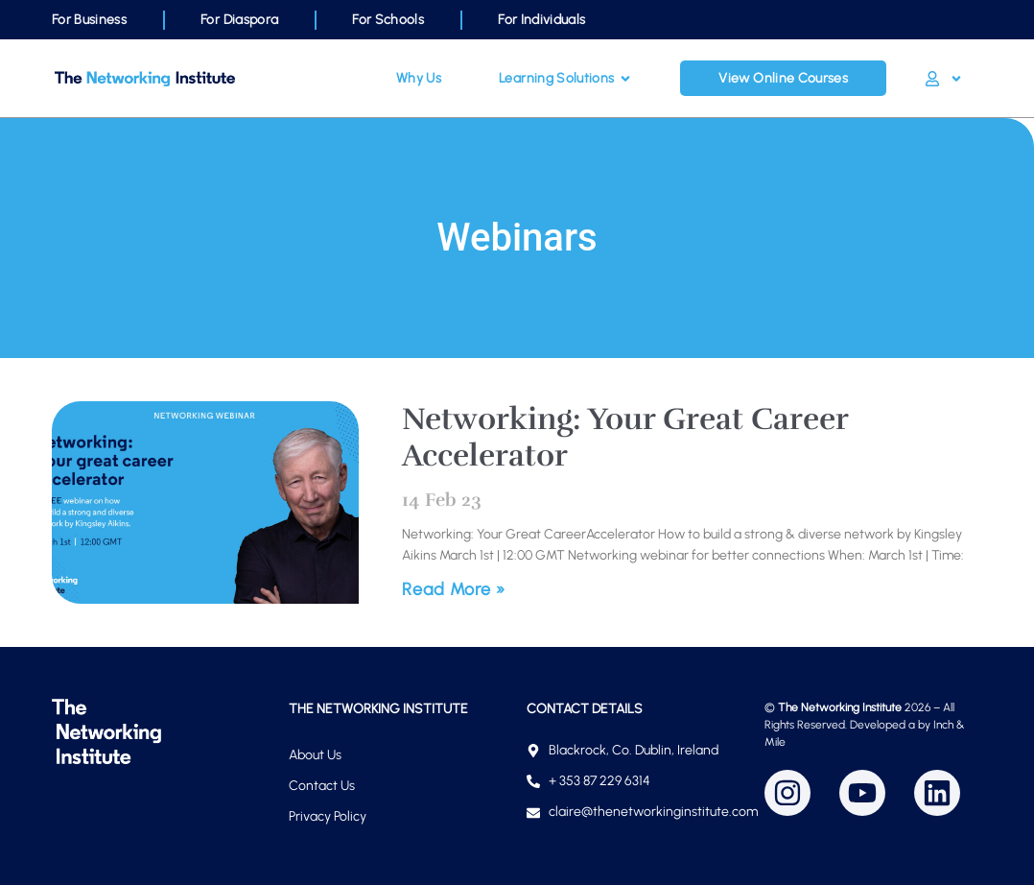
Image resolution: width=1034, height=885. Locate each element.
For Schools (388, 20)
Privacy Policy (327, 816)
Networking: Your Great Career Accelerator (625, 437)
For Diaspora (239, 20)
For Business (89, 20)
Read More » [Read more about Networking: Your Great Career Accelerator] (453, 589)
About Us (315, 755)
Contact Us (322, 785)
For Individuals (541, 20)
